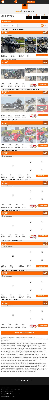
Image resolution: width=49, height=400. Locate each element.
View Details (41, 55)
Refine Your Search (8, 21)
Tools (31, 2)
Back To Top (24, 380)
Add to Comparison (8, 35)
